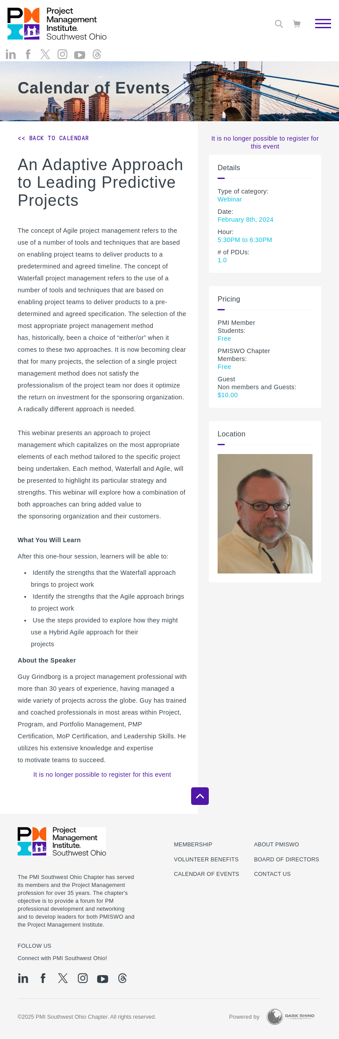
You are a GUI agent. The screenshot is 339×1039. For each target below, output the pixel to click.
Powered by (244, 1017)
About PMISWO (276, 845)
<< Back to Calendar (53, 138)
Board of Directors (286, 860)
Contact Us (272, 874)
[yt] (79, 63)
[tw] (45, 62)
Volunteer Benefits (206, 860)
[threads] (96, 62)
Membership (193, 845)
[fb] (28, 62)
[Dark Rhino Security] (290, 1017)
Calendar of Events (206, 874)
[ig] (62, 62)
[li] (10, 62)
